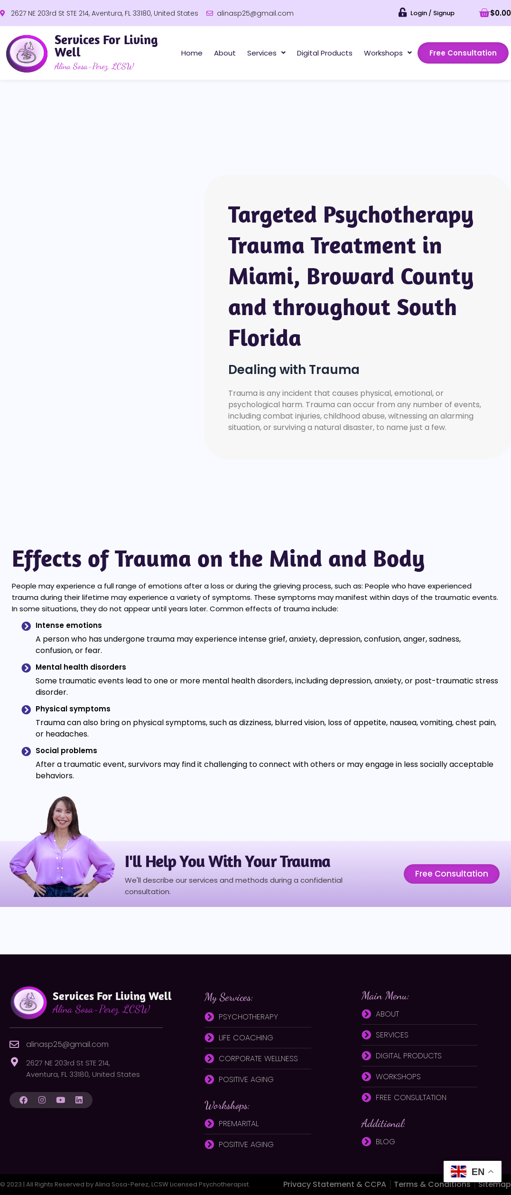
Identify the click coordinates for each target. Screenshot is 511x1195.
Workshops (388, 53)
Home (192, 53)
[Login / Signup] (403, 12)
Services (266, 53)
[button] (266, 53)
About (225, 53)
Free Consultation (463, 53)
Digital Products (325, 53)
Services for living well (112, 1002)
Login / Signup (432, 13)
